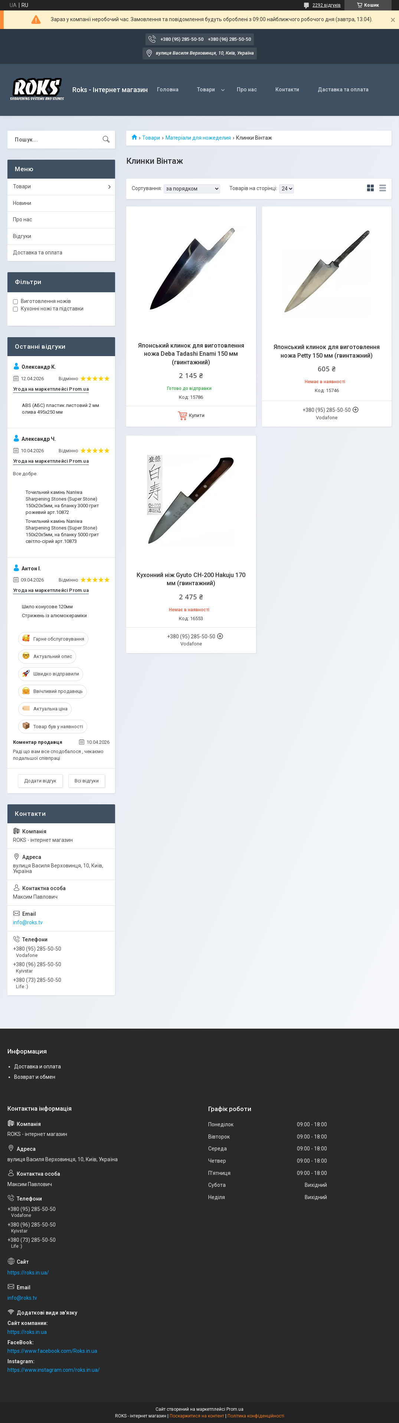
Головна (168, 89)
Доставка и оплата (37, 1066)
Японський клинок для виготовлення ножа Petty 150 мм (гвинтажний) (327, 351)
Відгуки (22, 236)
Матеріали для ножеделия (198, 138)
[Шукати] (106, 140)
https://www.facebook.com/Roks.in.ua (52, 1351)
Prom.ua (234, 1409)
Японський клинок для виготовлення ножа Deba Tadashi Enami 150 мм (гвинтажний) (191, 354)
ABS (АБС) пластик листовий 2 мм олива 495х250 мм (60, 409)
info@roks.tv (28, 922)
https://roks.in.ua (27, 1332)
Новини (22, 203)
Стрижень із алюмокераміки (54, 615)
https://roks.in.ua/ (28, 1273)
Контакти (287, 89)
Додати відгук (40, 781)
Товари (206, 89)
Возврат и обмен (34, 1077)
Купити (197, 415)
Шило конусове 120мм (47, 606)
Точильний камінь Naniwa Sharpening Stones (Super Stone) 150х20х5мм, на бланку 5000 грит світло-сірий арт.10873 (62, 531)
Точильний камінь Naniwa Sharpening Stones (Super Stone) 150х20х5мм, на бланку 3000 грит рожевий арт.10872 (62, 502)
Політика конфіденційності (256, 1416)
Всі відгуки (87, 781)
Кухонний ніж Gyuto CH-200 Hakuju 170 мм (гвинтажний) (191, 579)
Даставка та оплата (343, 89)
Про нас (247, 89)
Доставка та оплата (37, 252)
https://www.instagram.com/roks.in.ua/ (53, 1370)
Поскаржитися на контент (197, 1416)
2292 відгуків (327, 5)
